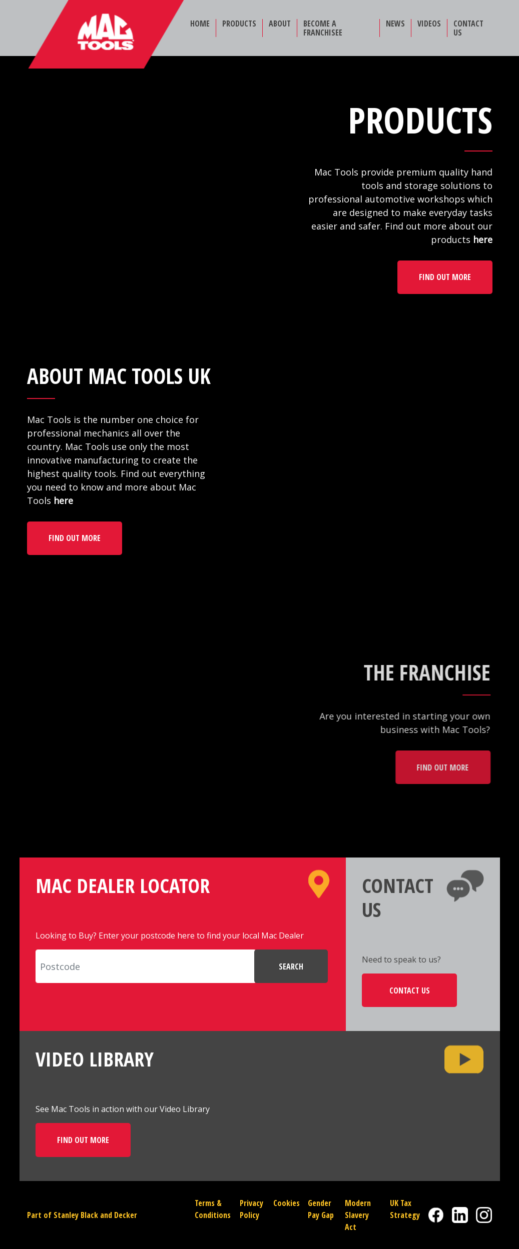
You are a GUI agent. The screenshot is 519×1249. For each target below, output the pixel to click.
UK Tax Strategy (405, 1209)
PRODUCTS (239, 23)
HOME (200, 23)
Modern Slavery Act (358, 1215)
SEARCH (291, 966)
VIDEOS (429, 23)
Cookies (286, 1203)
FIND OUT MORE (445, 277)
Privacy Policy (251, 1209)
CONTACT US (468, 28)
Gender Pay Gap (321, 1209)
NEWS (395, 23)
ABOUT (280, 23)
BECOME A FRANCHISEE (322, 28)
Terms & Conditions (213, 1209)
